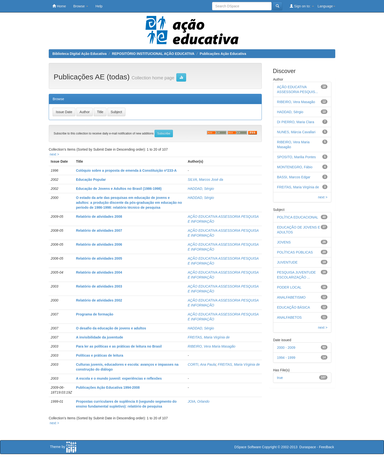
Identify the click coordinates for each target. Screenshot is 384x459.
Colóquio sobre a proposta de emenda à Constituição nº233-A (126, 170)
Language (326, 6)
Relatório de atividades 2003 (99, 286)
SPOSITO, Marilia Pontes (296, 157)
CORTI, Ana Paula (202, 364)
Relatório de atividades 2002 (99, 300)
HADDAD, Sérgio (201, 189)
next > (54, 154)
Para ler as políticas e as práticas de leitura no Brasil (119, 346)
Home (59, 6)
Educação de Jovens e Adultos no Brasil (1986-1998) (119, 189)
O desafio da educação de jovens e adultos (111, 328)
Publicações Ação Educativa (223, 54)
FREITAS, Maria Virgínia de (208, 337)
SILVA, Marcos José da (205, 179)
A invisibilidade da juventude (99, 337)
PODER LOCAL (289, 287)
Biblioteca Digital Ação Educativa (79, 54)
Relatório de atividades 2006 (99, 244)
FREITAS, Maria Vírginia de (239, 364)
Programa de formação (94, 314)
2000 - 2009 (286, 348)
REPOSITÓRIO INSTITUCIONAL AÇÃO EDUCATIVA (153, 54)
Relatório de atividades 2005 (99, 258)
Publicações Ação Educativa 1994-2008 (108, 387)
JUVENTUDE (287, 262)
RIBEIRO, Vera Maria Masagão (211, 346)
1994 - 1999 (286, 358)
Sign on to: (302, 6)
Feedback (326, 447)
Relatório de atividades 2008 (99, 216)
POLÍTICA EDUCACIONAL (297, 217)
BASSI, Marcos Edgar (293, 177)
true (280, 378)
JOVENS (284, 242)
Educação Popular (91, 179)
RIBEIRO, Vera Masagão (296, 102)
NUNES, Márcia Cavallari (296, 132)
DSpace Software (247, 447)
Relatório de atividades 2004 (99, 272)
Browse (80, 6)
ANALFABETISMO (291, 297)
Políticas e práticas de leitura (99, 355)
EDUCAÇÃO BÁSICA (293, 307)
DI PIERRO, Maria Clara (295, 122)
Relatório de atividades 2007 (99, 230)
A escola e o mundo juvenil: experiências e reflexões (119, 378)
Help (99, 6)
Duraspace (307, 447)
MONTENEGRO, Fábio (294, 167)
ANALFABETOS (289, 317)
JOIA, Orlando (198, 401)
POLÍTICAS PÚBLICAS (295, 252)
